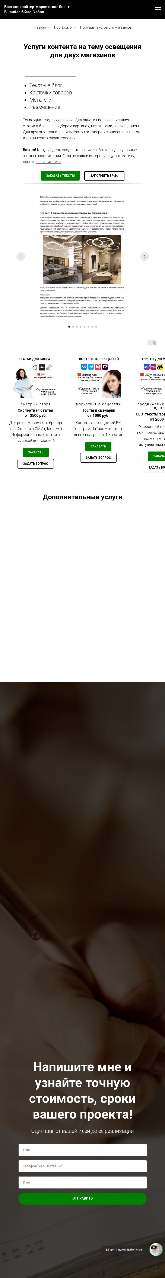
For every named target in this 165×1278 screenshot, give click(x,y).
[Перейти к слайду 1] (69, 327)
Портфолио (63, 27)
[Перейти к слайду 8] (96, 327)
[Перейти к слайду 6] (88, 327)
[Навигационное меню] (158, 9)
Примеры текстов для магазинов (106, 27)
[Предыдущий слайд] (20, 256)
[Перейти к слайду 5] (84, 327)
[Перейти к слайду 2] (73, 327)
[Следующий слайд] (144, 256)
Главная (40, 27)
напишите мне (48, 161)
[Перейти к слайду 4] (81, 327)
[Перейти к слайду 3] (77, 327)
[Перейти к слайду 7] (92, 327)
